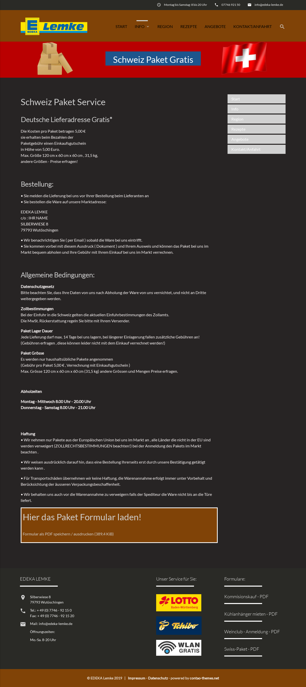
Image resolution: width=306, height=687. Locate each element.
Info (142, 26)
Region (165, 26)
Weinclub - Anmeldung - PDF (252, 631)
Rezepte (188, 26)
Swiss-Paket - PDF (241, 649)
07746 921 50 (230, 5)
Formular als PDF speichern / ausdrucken (68, 533)
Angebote (215, 26)
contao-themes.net (204, 678)
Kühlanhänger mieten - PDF (250, 614)
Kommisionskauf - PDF (246, 596)
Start (121, 26)
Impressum (136, 678)
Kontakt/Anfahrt (252, 26)
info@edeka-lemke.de (269, 5)
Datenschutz (158, 678)
